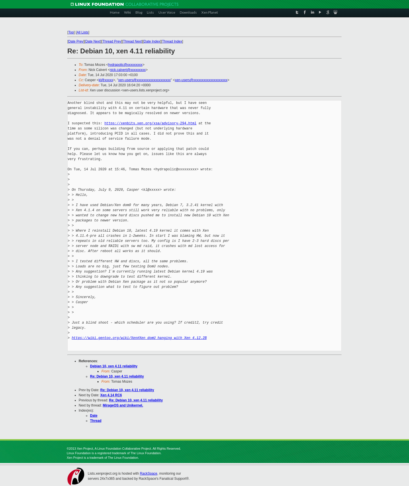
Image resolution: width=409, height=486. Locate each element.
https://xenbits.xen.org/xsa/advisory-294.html (151, 123)
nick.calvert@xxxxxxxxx (128, 70)
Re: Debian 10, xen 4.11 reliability (117, 376)
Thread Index (172, 41)
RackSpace (148, 473)
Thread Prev (111, 41)
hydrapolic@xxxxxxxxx (125, 65)
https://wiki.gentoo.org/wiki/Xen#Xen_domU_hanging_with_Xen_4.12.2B (139, 338)
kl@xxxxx (106, 80)
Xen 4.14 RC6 (111, 395)
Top (71, 32)
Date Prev (75, 41)
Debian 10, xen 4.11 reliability (113, 366)
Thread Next (132, 41)
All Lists (82, 32)
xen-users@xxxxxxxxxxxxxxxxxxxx (144, 80)
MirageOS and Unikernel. (123, 405)
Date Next (92, 41)
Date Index (152, 41)
